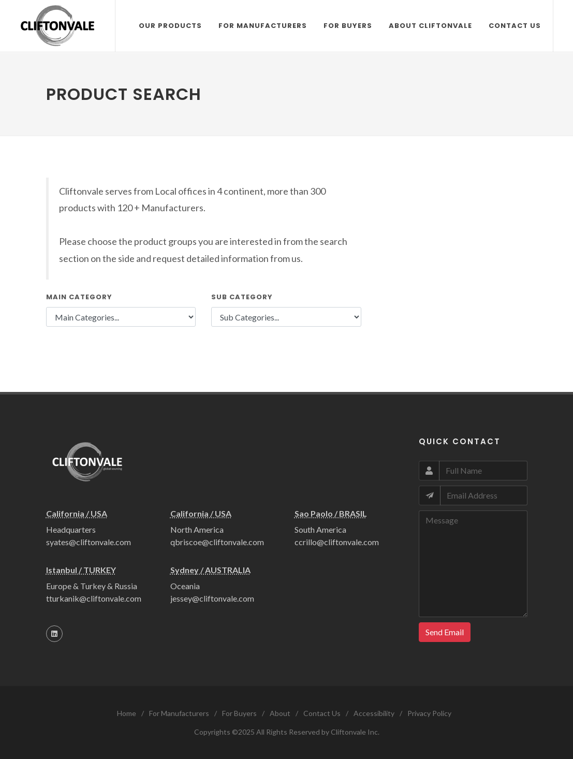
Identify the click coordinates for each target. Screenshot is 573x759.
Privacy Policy (429, 713)
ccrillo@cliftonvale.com (337, 542)
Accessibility (374, 713)
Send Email (444, 632)
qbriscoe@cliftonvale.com (217, 542)
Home (126, 713)
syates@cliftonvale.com (88, 542)
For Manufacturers (179, 713)
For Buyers (239, 713)
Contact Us (322, 713)
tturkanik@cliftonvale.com (93, 598)
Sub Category (242, 297)
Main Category (79, 297)
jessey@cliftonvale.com (212, 598)
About (280, 713)
